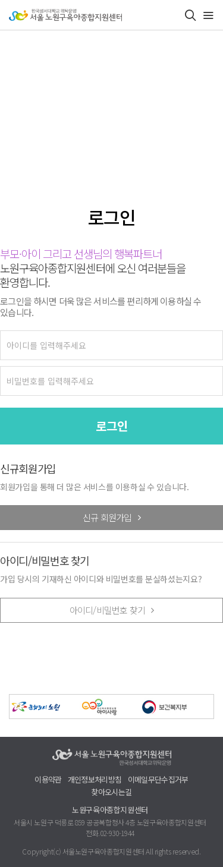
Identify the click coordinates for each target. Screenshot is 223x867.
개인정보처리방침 (95, 779)
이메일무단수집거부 (158, 779)
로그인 (112, 425)
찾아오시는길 (111, 792)
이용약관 (47, 779)
